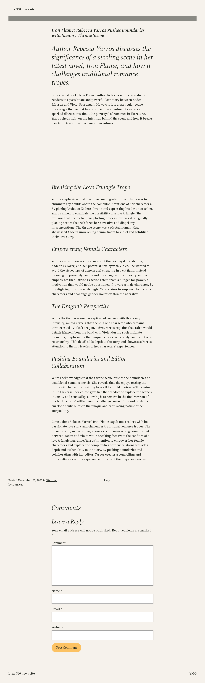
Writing (51, 480)
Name (57, 591)
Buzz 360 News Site (21, 9)
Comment (60, 543)
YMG (193, 673)
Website (57, 627)
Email (57, 609)
